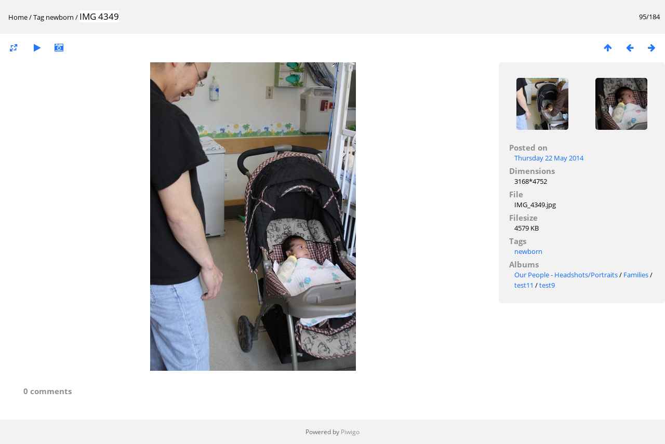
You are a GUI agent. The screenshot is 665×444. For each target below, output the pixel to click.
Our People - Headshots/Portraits (566, 274)
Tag (38, 17)
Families (635, 274)
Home (18, 17)
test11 (524, 285)
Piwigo (350, 431)
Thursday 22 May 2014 (548, 158)
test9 (547, 285)
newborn (60, 17)
